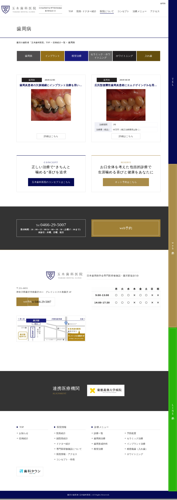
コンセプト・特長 (65, 460)
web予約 (126, 228)
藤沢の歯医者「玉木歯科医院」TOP (34, 42)
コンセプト (124, 12)
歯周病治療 (99, 439)
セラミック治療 (135, 439)
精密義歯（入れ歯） (137, 449)
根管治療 (76, 56)
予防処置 (131, 434)
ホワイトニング (124, 56)
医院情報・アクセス (66, 454)
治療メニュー (140, 12)
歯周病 (28, 56)
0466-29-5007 (69, 302)
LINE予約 (172, 409)
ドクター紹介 (63, 444)
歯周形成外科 (101, 444)
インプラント (52, 56)
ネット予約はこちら (125, 182)
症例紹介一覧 (62, 42)
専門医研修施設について (69, 449)
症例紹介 (23, 439)
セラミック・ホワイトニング (100, 56)
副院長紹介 (62, 439)
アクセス (155, 12)
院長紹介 (61, 434)
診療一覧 (98, 434)
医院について (108, 12)
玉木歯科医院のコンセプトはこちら (51, 182)
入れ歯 (148, 56)
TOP (71, 12)
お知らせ (23, 434)
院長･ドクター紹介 (87, 12)
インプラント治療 (136, 444)
